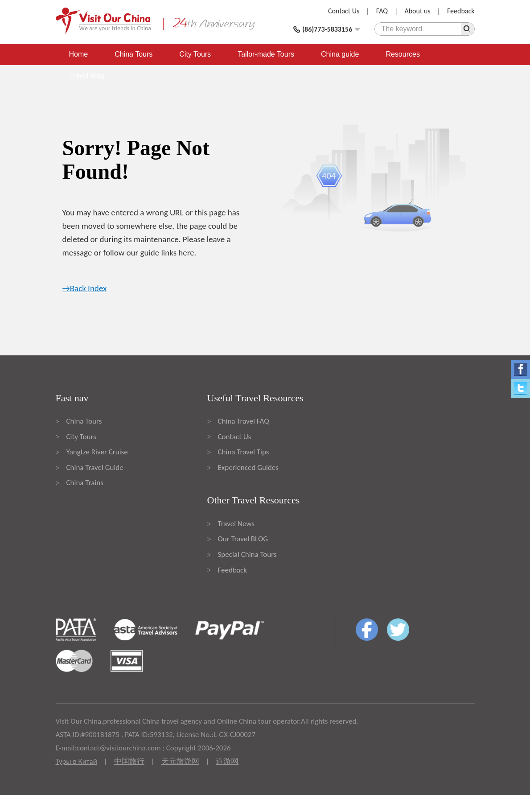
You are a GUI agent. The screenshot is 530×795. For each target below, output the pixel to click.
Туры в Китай (76, 761)
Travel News (236, 523)
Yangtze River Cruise (97, 452)
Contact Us (343, 11)
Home (78, 54)
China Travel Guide (94, 467)
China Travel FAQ (243, 421)
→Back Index (84, 288)
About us (417, 11)
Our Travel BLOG (243, 539)
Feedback (461, 11)
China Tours (133, 54)
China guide (340, 54)
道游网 (227, 761)
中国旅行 (129, 761)
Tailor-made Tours (266, 54)
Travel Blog (87, 75)
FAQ (382, 11)
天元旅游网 (180, 761)
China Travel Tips (243, 452)
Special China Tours (247, 554)
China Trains (84, 482)
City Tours (195, 54)
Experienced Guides (248, 467)
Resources (402, 54)
